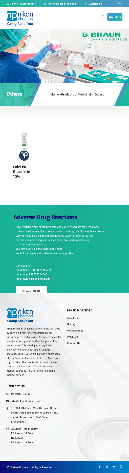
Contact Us (73, 343)
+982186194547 (27, 3)
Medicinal (84, 94)
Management (75, 330)
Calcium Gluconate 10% (21, 172)
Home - (56, 94)
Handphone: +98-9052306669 (33, 270)
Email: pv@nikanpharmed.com (33, 278)
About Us (72, 318)
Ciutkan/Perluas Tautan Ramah (6, 459)
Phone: (12, 3)
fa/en (119, 3)
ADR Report (93, 3)
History (71, 324)
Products (67, 94)
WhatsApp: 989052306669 (31, 274)
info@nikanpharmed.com (60, 3)
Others (99, 94)
